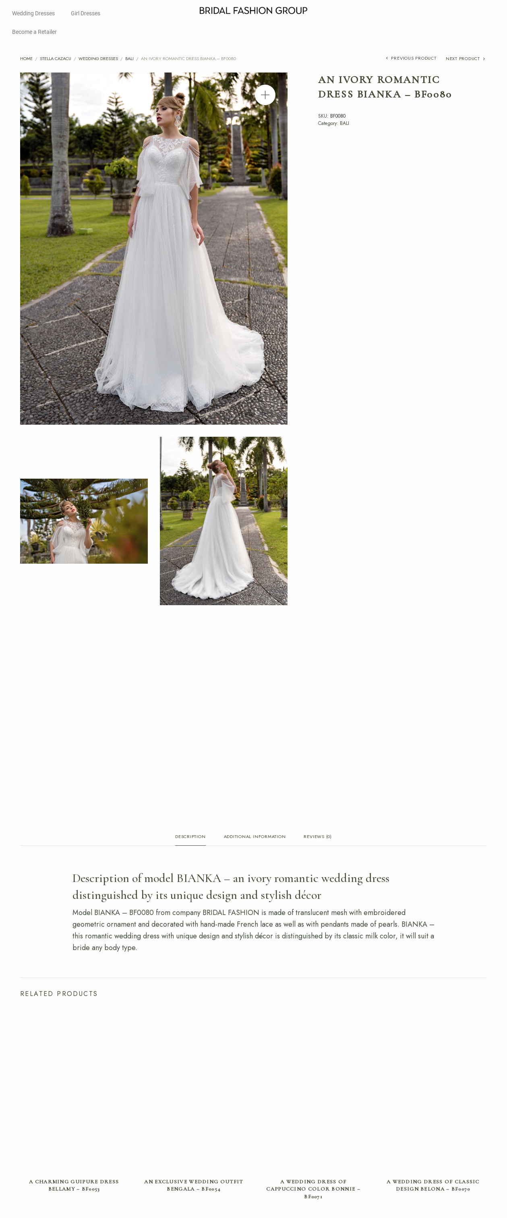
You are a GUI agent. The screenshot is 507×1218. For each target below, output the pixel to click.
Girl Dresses (85, 13)
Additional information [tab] (255, 837)
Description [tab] (190, 837)
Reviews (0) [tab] (317, 837)
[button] (265, 95)
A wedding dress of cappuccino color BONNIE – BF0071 (313, 1190)
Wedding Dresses (33, 13)
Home (26, 58)
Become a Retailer (34, 32)
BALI (129, 58)
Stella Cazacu (55, 58)
